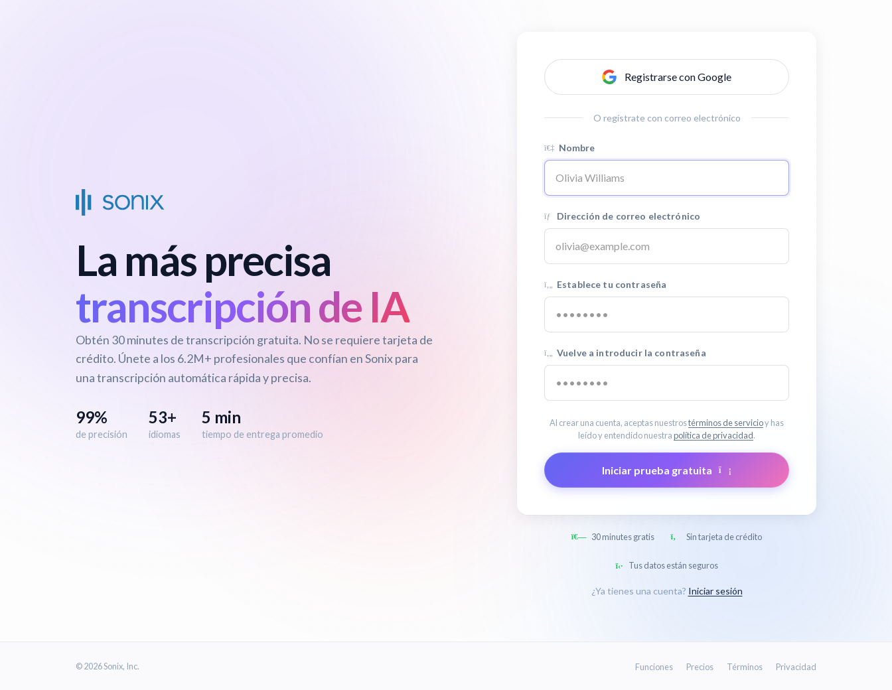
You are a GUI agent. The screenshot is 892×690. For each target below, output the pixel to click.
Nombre (569, 147)
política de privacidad (713, 435)
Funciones (654, 666)
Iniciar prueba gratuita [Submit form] (666, 470)
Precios (699, 666)
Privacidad (796, 666)
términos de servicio (725, 422)
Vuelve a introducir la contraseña (625, 352)
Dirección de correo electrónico (622, 216)
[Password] (666, 314)
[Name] (666, 178)
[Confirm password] (666, 383)
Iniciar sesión (715, 590)
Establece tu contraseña (605, 284)
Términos (745, 666)
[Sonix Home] (120, 202)
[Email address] (666, 246)
